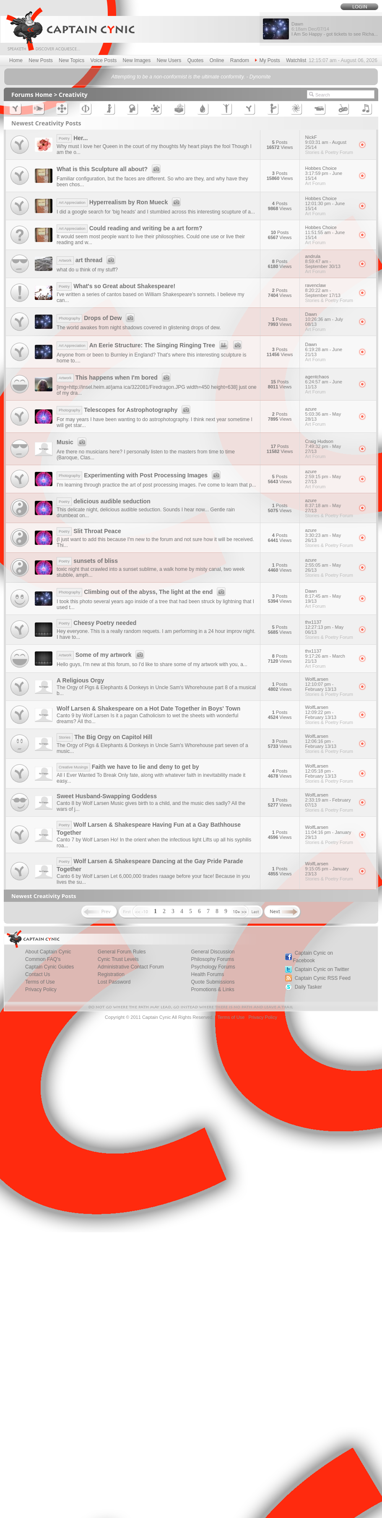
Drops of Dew (97, 318)
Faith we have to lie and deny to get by (128, 766)
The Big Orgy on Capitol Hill (104, 737)
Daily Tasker (308, 987)
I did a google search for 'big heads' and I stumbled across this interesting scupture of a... (156, 212)
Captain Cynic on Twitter (322, 969)
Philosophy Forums (212, 959)
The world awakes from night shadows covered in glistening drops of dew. (139, 328)
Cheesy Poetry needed (96, 623)
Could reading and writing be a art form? (129, 228)
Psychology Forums (213, 967)
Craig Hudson (329, 446)
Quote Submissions (212, 982)
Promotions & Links (212, 989)
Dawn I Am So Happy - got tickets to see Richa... (334, 28)
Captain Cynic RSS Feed (323, 978)
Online (217, 60)
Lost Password (114, 982)
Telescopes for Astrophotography (125, 409)
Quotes (195, 60)
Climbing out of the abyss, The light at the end (142, 591)
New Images (137, 60)
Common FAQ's (42, 959)
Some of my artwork (102, 654)
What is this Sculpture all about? (110, 169)
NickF (329, 142)
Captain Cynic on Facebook (313, 956)
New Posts (40, 60)
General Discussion (212, 952)
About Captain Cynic (48, 952)
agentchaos (329, 381)
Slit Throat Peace (89, 531)
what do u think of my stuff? (87, 270)
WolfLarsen (329, 684)
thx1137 (329, 627)
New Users (169, 60)
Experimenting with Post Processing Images (140, 475)
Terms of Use (40, 982)
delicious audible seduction (104, 501)
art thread (87, 260)
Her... (72, 138)
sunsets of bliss (87, 560)
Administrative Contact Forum (131, 967)
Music (73, 442)
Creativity (73, 95)
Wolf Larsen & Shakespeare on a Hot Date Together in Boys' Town (148, 708)
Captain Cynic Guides (49, 967)
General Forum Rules (122, 952)
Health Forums (207, 974)
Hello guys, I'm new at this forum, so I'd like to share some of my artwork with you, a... (152, 664)
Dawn (329, 319)
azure (329, 414)
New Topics (71, 60)
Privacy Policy (41, 989)
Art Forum (315, 183)
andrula (329, 261)
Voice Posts (104, 60)
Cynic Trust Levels (118, 959)
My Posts (267, 60)
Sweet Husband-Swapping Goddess (107, 796)
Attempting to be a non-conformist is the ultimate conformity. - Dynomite (191, 77)
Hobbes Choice (329, 173)
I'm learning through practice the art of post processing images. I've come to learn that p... (156, 485)
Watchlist (296, 60)
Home (16, 60)
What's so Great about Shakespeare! (116, 286)
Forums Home (31, 95)
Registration (111, 974)
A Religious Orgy (80, 680)
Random (239, 60)
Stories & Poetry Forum (329, 152)
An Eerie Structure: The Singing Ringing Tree (150, 345)
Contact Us (37, 974)
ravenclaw (329, 290)
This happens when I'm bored (115, 377)
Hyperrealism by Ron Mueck (120, 202)
